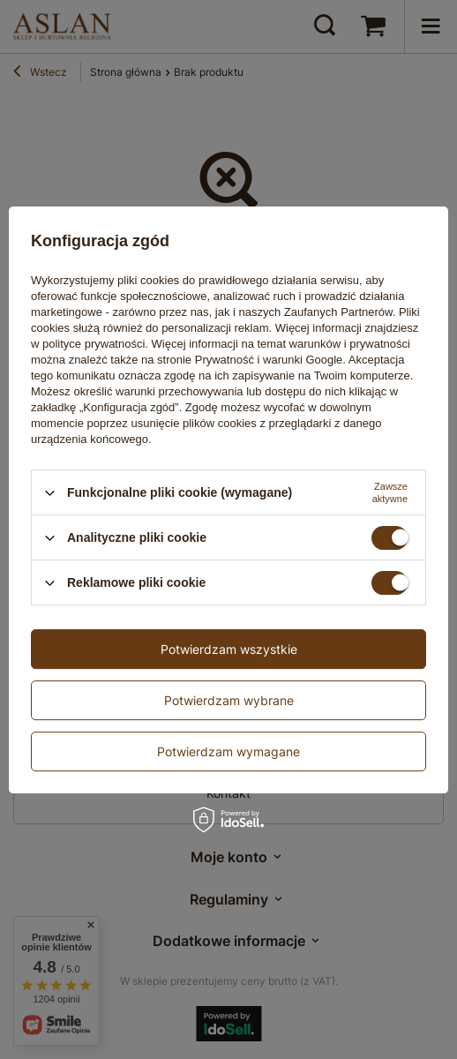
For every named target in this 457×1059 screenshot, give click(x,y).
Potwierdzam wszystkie (229, 649)
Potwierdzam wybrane (229, 700)
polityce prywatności (93, 343)
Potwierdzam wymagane (228, 751)
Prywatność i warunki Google (269, 359)
